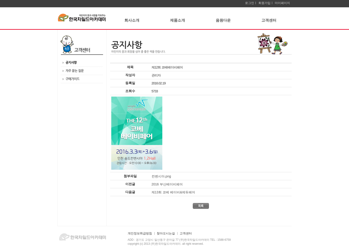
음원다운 (223, 20)
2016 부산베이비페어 (167, 184)
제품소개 (177, 20)
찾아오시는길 (166, 233)
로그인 (249, 3)
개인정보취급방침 (140, 233)
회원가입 (264, 3)
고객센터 (268, 20)
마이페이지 (282, 3)
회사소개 (131, 20)
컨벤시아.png (161, 176)
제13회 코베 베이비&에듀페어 (173, 192)
